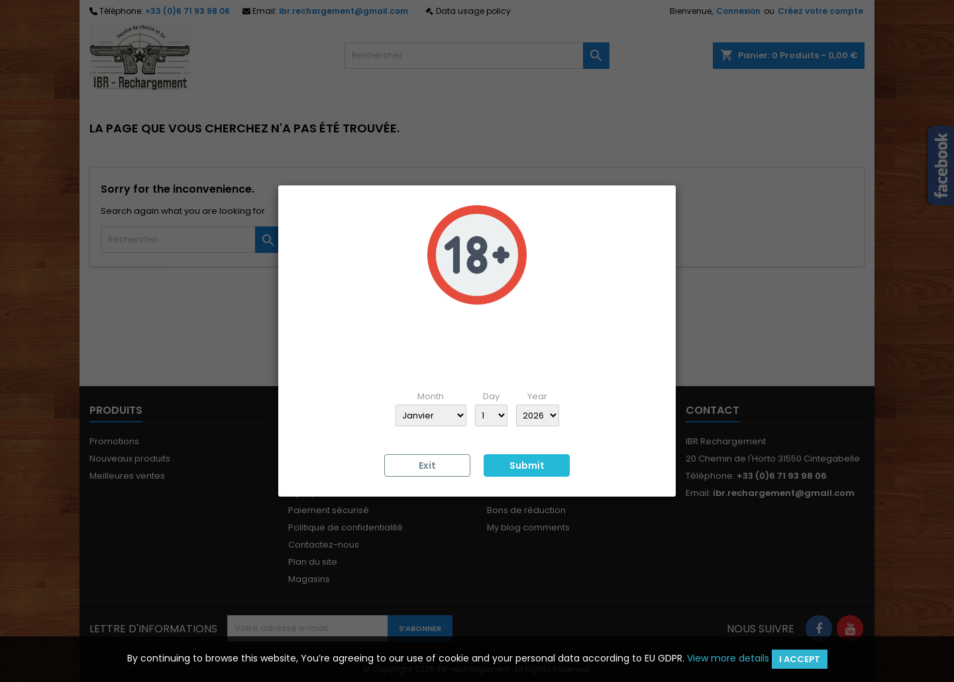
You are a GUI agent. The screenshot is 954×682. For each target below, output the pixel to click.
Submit (527, 465)
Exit (427, 465)
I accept (799, 659)
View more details (728, 658)
